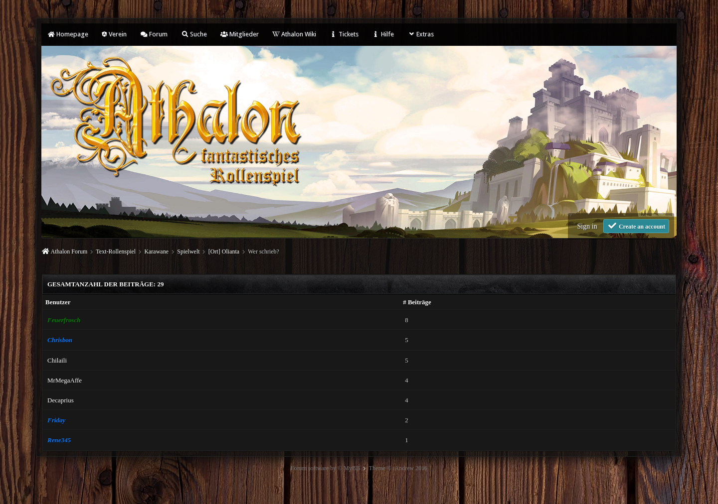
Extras (420, 34)
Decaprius (60, 400)
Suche (194, 34)
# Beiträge (417, 302)
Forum (154, 34)
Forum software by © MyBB (325, 468)
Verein (114, 34)
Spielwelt (188, 251)
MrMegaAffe (64, 380)
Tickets (344, 34)
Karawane (156, 251)
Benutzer (58, 302)
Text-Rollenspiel (116, 251)
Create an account (636, 226)
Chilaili (57, 360)
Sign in (587, 226)
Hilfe (383, 34)
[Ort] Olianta (223, 251)
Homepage (67, 34)
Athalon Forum (69, 251)
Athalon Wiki (294, 34)
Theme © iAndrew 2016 (398, 468)
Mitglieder (239, 34)
